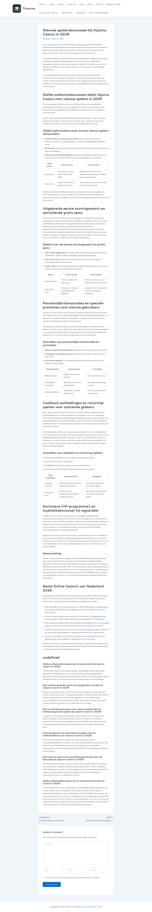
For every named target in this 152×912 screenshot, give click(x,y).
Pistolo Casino (102, 607)
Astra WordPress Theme (92, 906)
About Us (42, 4)
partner (90, 4)
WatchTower (81, 12)
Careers (61, 4)
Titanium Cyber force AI (48, 12)
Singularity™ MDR (113, 4)
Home (81, 4)
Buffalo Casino (50, 639)
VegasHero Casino (98, 616)
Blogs (52, 4)
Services (99, 4)
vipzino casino (82, 44)
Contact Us (71, 4)
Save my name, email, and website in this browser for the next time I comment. (72, 878)
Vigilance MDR (67, 12)
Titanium (29, 8)
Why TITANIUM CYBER (98, 12)
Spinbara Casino (93, 629)
